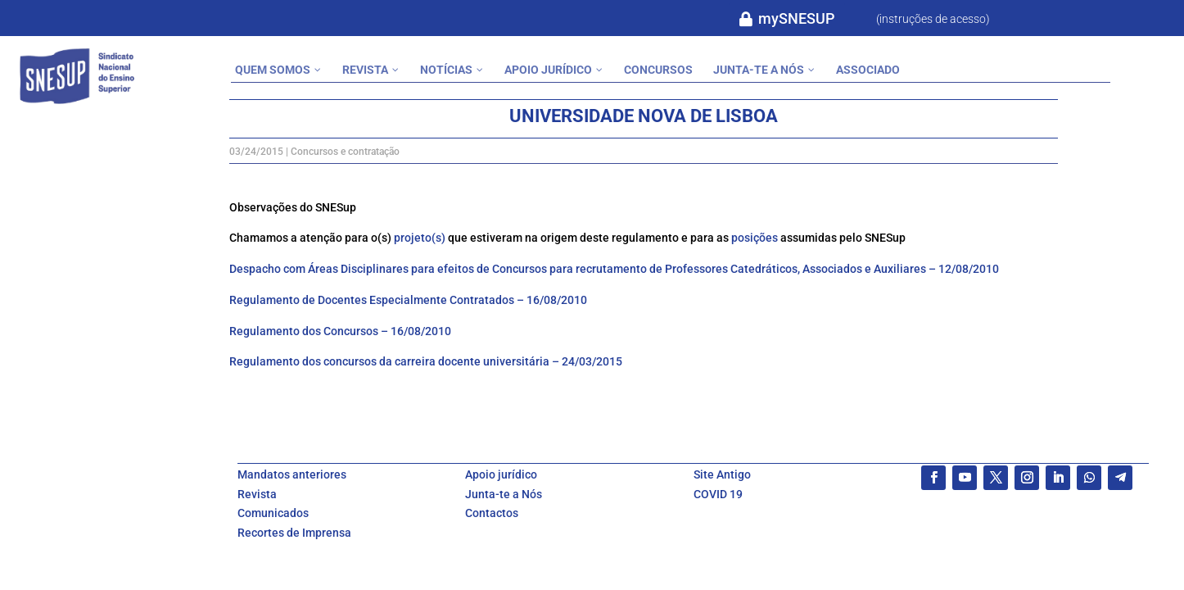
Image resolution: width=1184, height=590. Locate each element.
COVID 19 (718, 494)
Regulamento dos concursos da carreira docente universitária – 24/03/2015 (425, 361)
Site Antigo (722, 474)
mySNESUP (796, 18)
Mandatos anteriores (291, 474)
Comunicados (273, 513)
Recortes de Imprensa (294, 532)
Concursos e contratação (345, 151)
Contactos (491, 513)
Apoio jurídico (501, 474)
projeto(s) (419, 237)
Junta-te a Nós (503, 494)
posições (754, 237)
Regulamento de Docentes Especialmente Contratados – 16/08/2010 (408, 299)
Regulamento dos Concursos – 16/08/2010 (340, 331)
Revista (257, 494)
